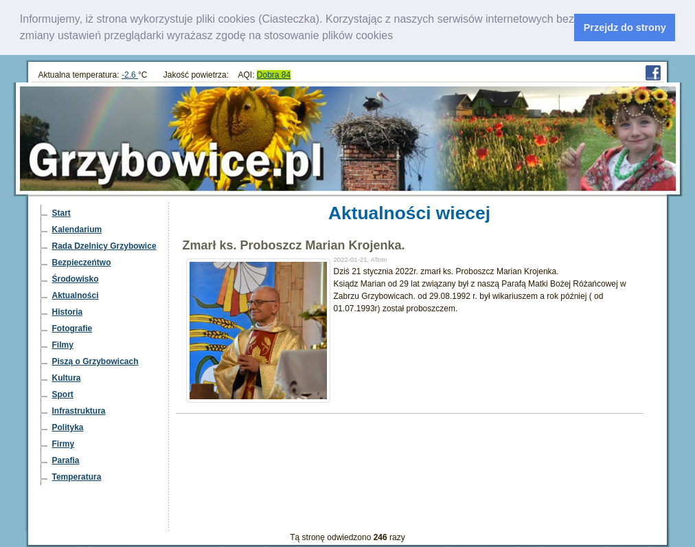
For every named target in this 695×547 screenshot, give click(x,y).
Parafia (66, 460)
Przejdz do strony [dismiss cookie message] (625, 27)
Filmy (62, 344)
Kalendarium (77, 229)
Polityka (68, 427)
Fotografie (72, 328)
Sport (62, 394)
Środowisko (75, 278)
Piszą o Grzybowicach (95, 361)
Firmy (63, 443)
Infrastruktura (79, 410)
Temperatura (77, 476)
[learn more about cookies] (398, 37)
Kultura (66, 377)
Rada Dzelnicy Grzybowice (104, 245)
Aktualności (75, 295)
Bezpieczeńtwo (81, 262)
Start (61, 212)
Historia (67, 311)
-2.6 (130, 74)
